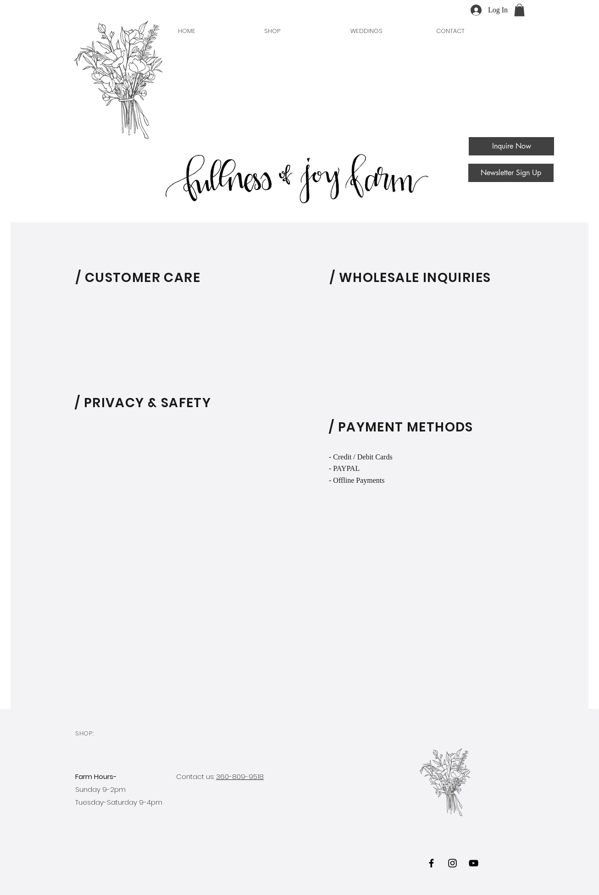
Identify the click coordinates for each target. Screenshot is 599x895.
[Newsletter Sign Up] (511, 173)
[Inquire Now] (511, 146)
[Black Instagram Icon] (452, 863)
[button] (519, 10)
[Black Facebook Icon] (431, 863)
